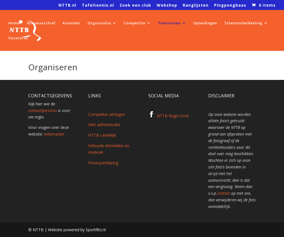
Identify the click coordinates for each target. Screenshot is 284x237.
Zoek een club (135, 5)
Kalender (71, 23)
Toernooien (169, 23)
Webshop (167, 5)
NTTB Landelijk (102, 135)
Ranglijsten (196, 5)
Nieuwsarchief (41, 23)
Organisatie (99, 23)
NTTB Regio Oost (173, 115)
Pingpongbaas (230, 5)
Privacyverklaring (103, 162)
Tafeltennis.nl (98, 5)
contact (223, 193)
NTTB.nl (67, 5)
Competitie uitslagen (106, 114)
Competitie (134, 23)
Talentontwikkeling (243, 23)
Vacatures (18, 38)
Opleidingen (205, 23)
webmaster (54, 134)
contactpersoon (42, 110)
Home (14, 23)
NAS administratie (104, 124)
